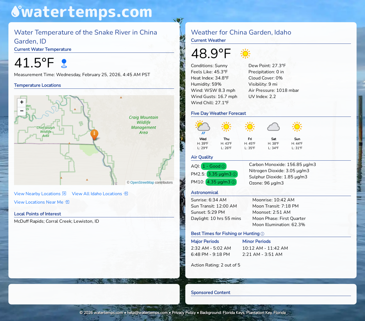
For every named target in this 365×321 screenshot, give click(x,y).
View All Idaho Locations (100, 194)
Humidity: (201, 84)
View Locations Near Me (41, 202)
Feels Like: (202, 72)
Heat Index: (202, 78)
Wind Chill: (202, 103)
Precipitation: (261, 72)
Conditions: (202, 66)
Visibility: (257, 84)
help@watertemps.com (147, 312)
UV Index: (258, 97)
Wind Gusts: (203, 97)
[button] (94, 134)
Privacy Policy (184, 312)
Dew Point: (259, 66)
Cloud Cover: (261, 78)
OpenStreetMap (142, 183)
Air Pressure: (261, 90)
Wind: (197, 90)
